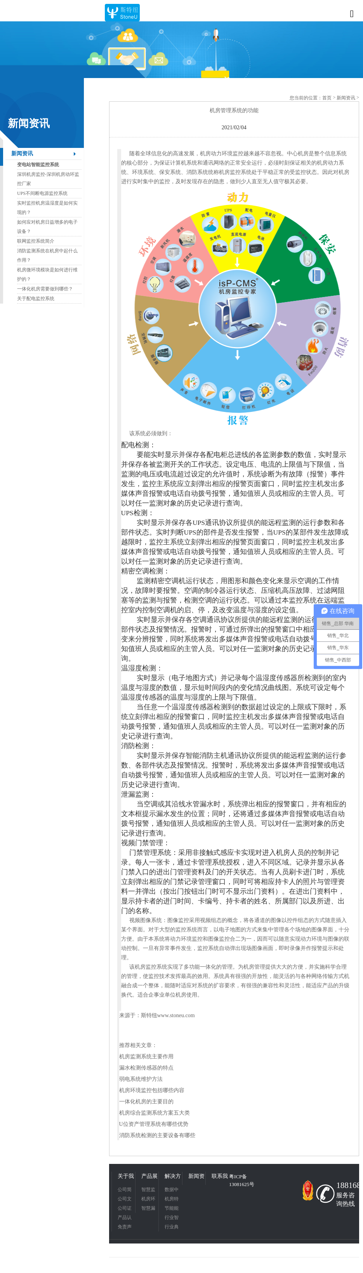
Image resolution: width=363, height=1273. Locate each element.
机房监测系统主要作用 (146, 1056)
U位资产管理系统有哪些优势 (153, 1124)
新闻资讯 (22, 153)
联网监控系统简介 (35, 241)
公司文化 (125, 1200)
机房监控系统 (151, 967)
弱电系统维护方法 (141, 1079)
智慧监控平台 (148, 1190)
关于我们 (126, 1177)
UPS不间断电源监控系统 (42, 193)
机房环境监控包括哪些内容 (151, 1090)
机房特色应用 (172, 1200)
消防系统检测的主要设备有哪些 (157, 1135)
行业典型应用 (172, 1227)
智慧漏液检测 (148, 1209)
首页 (327, 98)
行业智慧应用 (172, 1218)
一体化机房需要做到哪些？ (45, 289)
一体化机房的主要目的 (146, 1102)
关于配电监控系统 (35, 298)
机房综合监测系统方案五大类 (154, 1113)
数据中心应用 (172, 1190)
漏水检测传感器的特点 (146, 1068)
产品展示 (149, 1177)
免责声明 (125, 1227)
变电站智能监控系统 (38, 164)
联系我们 (220, 1177)
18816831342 (346, 1185)
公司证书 (125, 1209)
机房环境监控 (148, 1200)
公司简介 (125, 1190)
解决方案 (173, 1177)
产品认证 (125, 1218)
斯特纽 (149, 1015)
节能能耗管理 (172, 1209)
